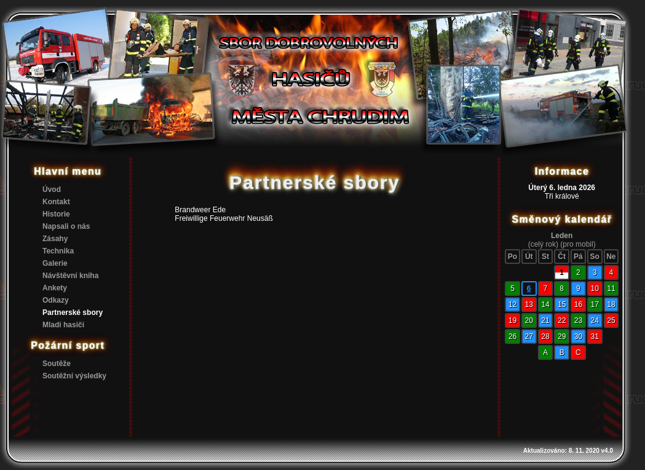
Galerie (55, 263)
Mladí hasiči (63, 325)
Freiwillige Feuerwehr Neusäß (223, 218)
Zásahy (55, 238)
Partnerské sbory (72, 312)
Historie (56, 214)
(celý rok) (543, 244)
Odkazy (55, 300)
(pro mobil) (577, 244)
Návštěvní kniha (70, 275)
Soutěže (56, 363)
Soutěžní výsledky (74, 376)
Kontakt (56, 201)
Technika (58, 251)
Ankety (54, 288)
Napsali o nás (66, 226)
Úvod (51, 189)
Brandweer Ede (200, 209)
